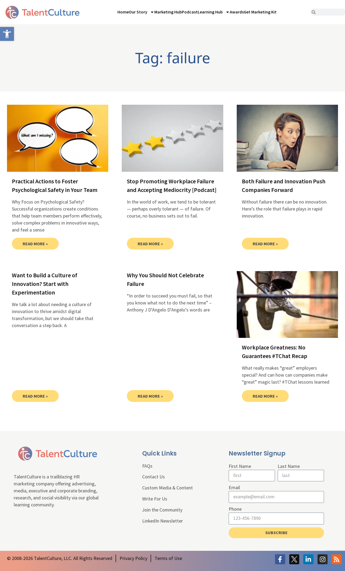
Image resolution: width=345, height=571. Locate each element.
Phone (235, 509)
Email (234, 488)
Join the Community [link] (162, 510)
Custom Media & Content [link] (167, 488)
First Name (240, 466)
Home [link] (123, 12)
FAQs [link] (147, 466)
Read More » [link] (35, 243)
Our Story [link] (141, 12)
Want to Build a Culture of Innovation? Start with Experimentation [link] (44, 283)
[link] (7, 34)
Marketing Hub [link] (168, 12)
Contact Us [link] (153, 477)
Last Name (289, 466)
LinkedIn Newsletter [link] (162, 521)
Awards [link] (237, 12)
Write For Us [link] (154, 499)
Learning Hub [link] (214, 12)
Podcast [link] (190, 12)
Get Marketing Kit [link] (260, 12)
